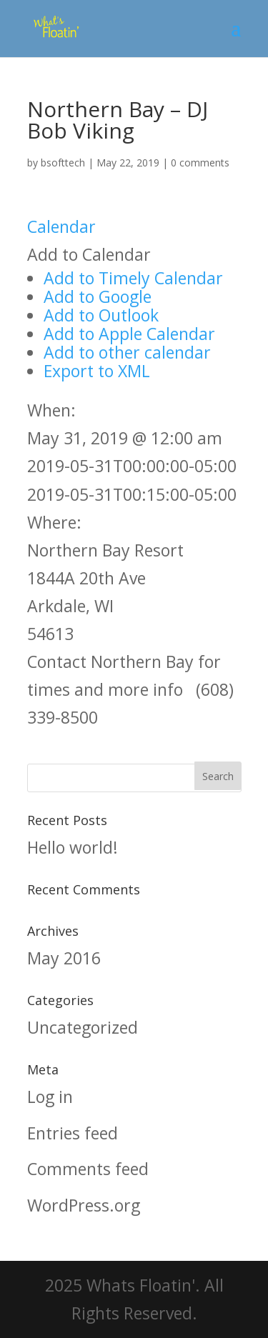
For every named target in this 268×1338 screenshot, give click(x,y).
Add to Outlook (101, 315)
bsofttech (63, 162)
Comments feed (88, 1168)
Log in (50, 1096)
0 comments (200, 162)
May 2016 (64, 958)
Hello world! (72, 847)
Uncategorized (82, 1027)
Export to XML (97, 370)
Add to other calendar (127, 352)
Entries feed (72, 1133)
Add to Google (98, 296)
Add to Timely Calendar (133, 277)
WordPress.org (83, 1205)
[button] (89, 254)
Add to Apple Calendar (129, 333)
